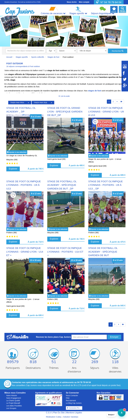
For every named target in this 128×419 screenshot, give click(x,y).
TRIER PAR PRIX (17, 103)
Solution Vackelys (70, 417)
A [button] (120, 413)
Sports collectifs (37, 57)
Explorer (13, 168)
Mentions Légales (74, 413)
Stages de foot (53, 57)
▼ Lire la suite (64, 96)
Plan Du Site (59, 413)
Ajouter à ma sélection (17, 152)
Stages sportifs (22, 57)
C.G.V (49, 413)
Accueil (9, 57)
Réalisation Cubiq (53, 417)
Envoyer (114, 337)
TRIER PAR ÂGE (40, 103)
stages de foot (94, 91)
